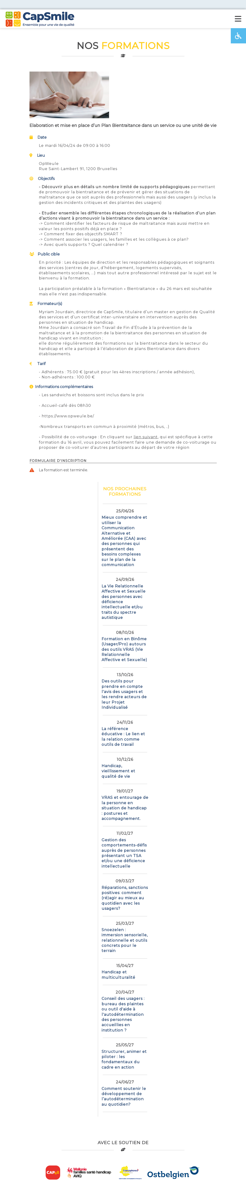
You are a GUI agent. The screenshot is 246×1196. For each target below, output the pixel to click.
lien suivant (146, 437)
